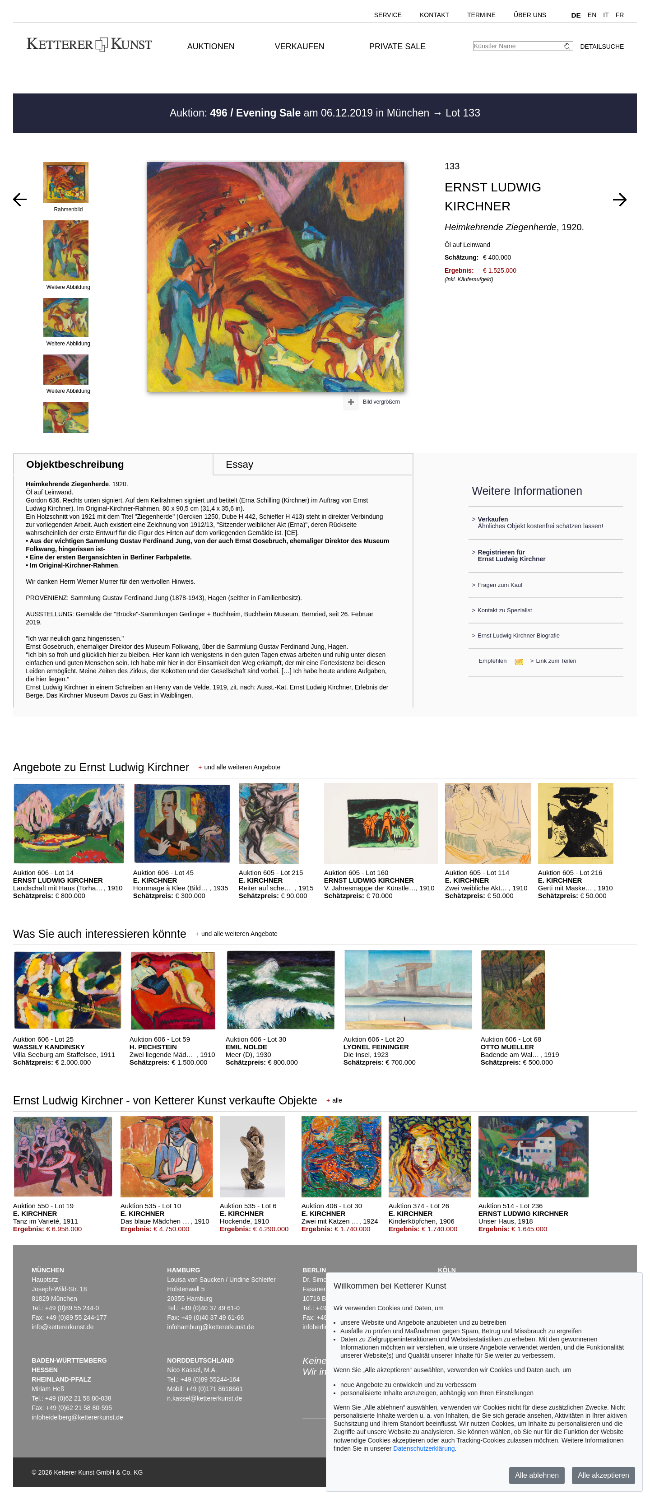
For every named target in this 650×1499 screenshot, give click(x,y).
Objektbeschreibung (75, 464)
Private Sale (397, 46)
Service (388, 15)
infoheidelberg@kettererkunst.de (77, 1417)
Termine (481, 15)
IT (605, 15)
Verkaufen (300, 46)
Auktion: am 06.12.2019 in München (301, 113)
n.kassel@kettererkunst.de (204, 1398)
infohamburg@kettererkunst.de (210, 1327)
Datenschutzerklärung (424, 1448)
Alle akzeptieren (603, 1475)
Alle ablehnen (537, 1475)
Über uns (530, 15)
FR (620, 15)
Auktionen (211, 46)
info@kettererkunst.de (62, 1327)
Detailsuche (602, 46)
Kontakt (434, 15)
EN (592, 15)
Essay (239, 464)
